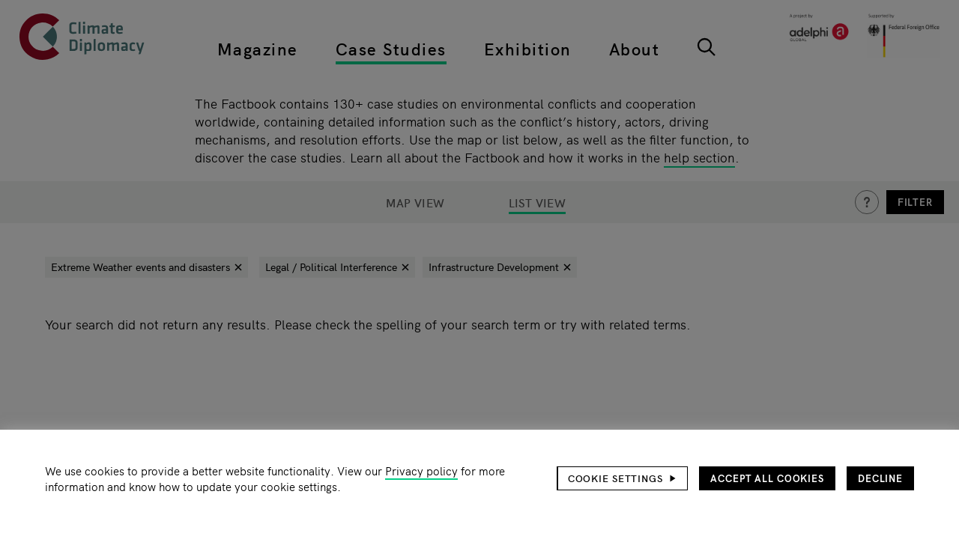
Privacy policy (421, 470)
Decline (880, 478)
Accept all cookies (767, 478)
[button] (623, 478)
